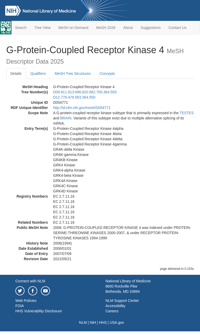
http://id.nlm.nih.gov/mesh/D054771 (81, 108)
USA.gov (117, 322)
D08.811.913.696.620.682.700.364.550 (85, 92)
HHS (103, 322)
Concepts (107, 73)
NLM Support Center (122, 301)
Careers (111, 311)
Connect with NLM (30, 281)
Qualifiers (38, 73)
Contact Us (177, 28)
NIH (93, 322)
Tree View (42, 28)
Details (16, 73)
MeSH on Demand (73, 28)
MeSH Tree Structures (73, 73)
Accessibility (115, 306)
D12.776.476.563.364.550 (74, 97)
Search (21, 28)
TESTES (186, 113)
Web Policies (25, 301)
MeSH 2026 (105, 28)
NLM (83, 322)
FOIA (19, 306)
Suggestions (151, 28)
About (128, 28)
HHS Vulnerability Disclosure (38, 311)
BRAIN (65, 118)
